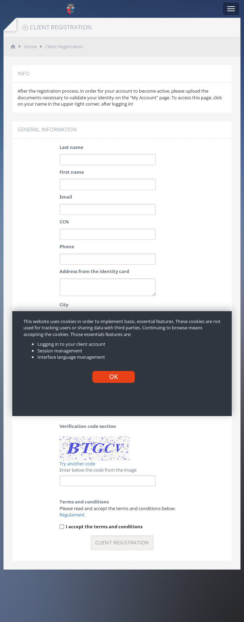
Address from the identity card (94, 271)
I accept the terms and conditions (104, 526)
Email (66, 197)
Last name (71, 147)
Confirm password (80, 354)
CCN (64, 222)
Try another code (77, 463)
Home (30, 46)
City (64, 304)
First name (72, 172)
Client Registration (64, 46)
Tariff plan (71, 379)
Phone (67, 246)
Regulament (72, 515)
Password (70, 329)
